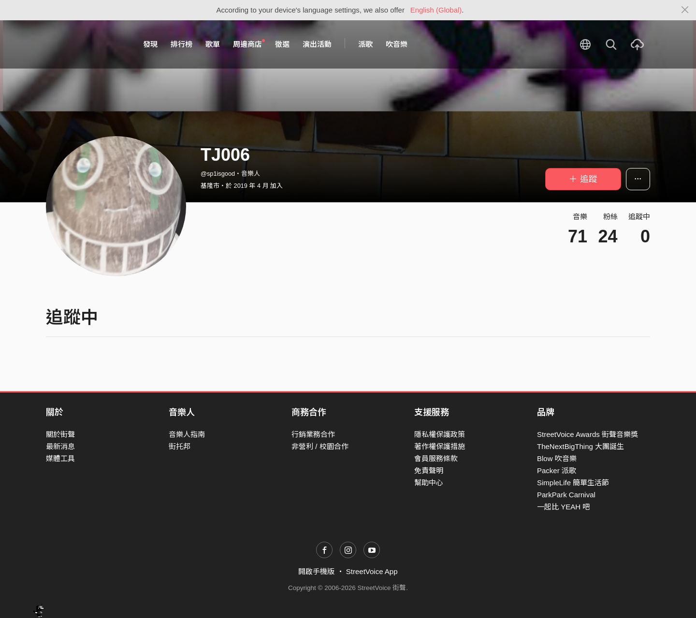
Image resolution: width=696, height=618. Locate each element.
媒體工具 (60, 458)
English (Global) (436, 10)
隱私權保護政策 (439, 434)
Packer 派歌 (556, 470)
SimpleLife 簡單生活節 (573, 482)
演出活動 (317, 44)
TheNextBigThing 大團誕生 (580, 446)
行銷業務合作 (313, 434)
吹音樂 (396, 44)
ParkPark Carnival (566, 495)
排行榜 (181, 44)
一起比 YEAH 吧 (563, 507)
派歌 (365, 44)
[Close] (685, 10)
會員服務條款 (436, 458)
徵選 (282, 44)
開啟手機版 (316, 571)
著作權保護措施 (439, 446)
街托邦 (179, 446)
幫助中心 (428, 482)
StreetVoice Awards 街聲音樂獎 (587, 434)
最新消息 (60, 446)
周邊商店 (249, 44)
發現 (150, 44)
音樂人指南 (187, 434)
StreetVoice (86, 44)
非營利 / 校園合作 (319, 446)
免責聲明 (428, 470)
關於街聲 (60, 434)
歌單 (212, 44)
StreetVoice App (372, 571)
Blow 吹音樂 (557, 458)
